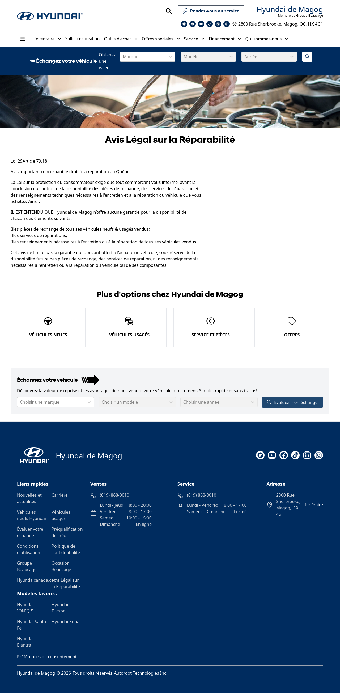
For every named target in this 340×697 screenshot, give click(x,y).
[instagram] (318, 459)
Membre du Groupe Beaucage (300, 16)
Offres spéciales (161, 41)
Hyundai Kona (65, 625)
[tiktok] (295, 459)
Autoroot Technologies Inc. (140, 677)
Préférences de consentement (47, 660)
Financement (225, 41)
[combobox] (123, 60)
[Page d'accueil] (33, 459)
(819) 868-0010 (312, 37)
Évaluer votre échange (30, 536)
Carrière (60, 499)
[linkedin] (307, 459)
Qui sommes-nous (266, 41)
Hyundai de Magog (290, 9)
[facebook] (283, 459)
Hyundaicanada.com (32, 584)
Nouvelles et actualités (29, 502)
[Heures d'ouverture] (314, 44)
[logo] (50, 16)
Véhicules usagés (61, 519)
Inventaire (47, 41)
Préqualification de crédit (67, 536)
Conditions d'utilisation (28, 553)
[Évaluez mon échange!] (307, 60)
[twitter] (260, 459)
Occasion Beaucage (61, 570)
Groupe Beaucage (27, 570)
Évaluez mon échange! (292, 406)
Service (194, 41)
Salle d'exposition (82, 40)
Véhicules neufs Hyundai (31, 519)
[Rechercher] (168, 10)
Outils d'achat (120, 41)
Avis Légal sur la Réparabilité (66, 587)
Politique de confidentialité (66, 553)
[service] (246, 10)
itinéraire (314, 508)
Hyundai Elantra (25, 645)
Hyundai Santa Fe (31, 628)
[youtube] (272, 459)
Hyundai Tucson (60, 611)
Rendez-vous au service (211, 12)
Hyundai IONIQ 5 (25, 611)
